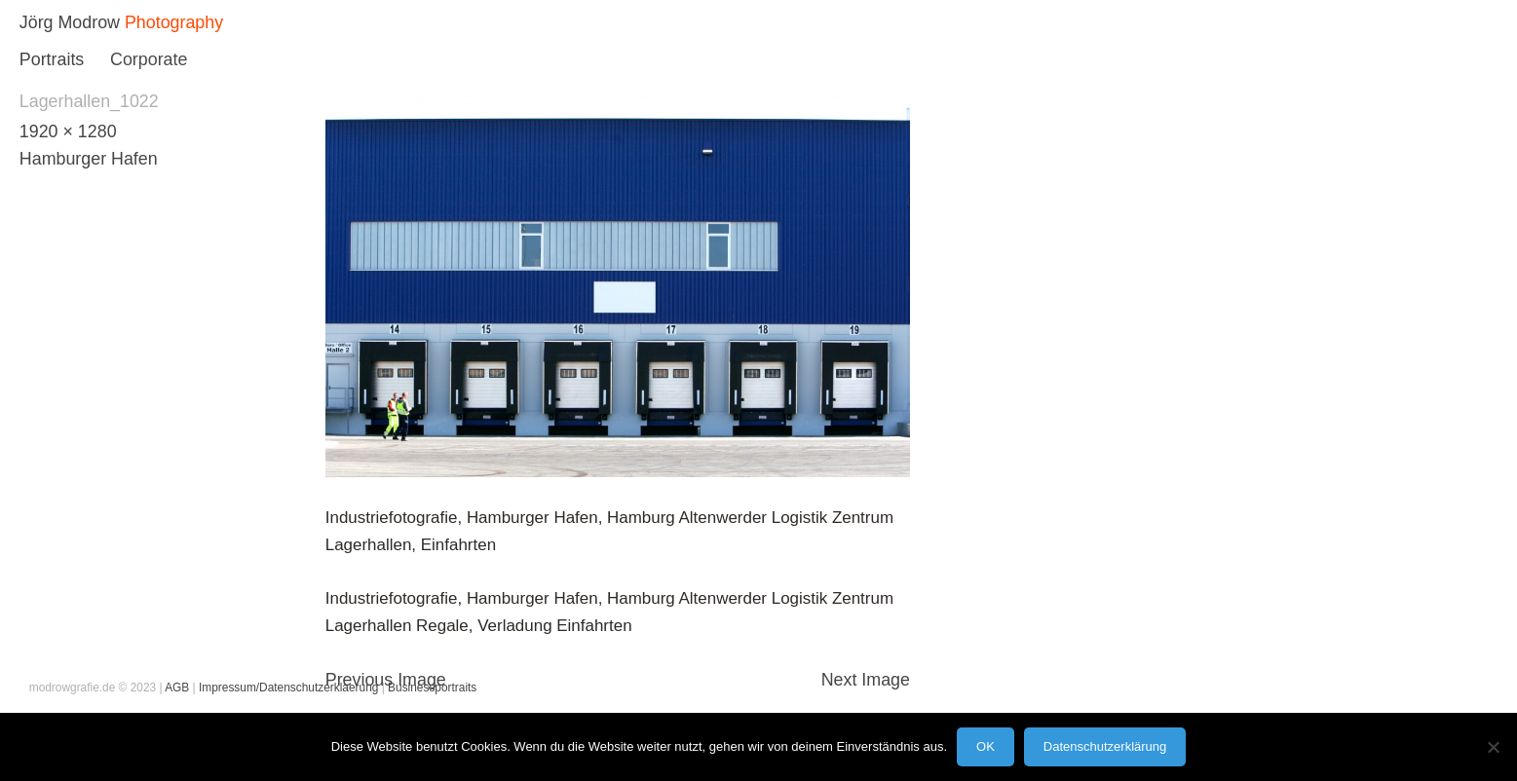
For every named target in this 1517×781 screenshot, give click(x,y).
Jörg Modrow (69, 22)
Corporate (148, 59)
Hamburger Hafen (88, 158)
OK (985, 746)
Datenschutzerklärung (1104, 746)
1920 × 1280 (68, 131)
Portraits (51, 59)
